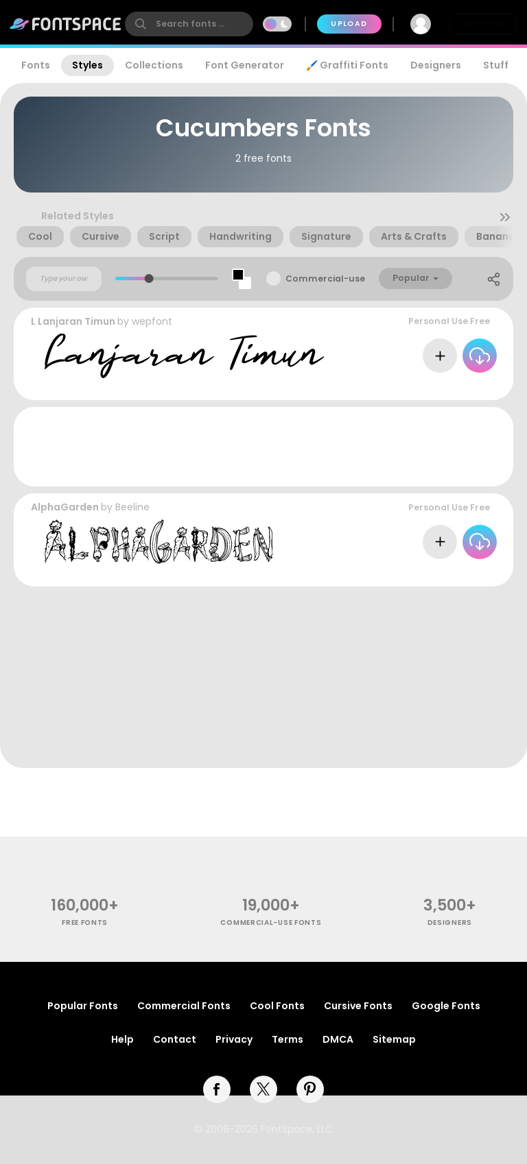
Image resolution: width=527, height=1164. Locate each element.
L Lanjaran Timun (73, 321)
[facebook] (217, 1089)
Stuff (495, 65)
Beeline (132, 507)
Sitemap (394, 1039)
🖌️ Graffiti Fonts (347, 65)
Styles (87, 65)
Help (122, 1039)
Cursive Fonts (358, 1006)
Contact (174, 1039)
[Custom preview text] (64, 279)
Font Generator (244, 65)
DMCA (338, 1039)
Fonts (35, 65)
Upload (349, 23)
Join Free (483, 23)
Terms (287, 1039)
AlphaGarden (65, 507)
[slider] (149, 278)
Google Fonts (446, 1006)
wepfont (152, 321)
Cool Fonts (277, 1006)
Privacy (234, 1039)
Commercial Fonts (184, 1006)
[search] (189, 24)
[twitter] (263, 1089)
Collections (154, 65)
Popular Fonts (82, 1006)
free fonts (85, 922)
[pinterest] (310, 1089)
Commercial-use (325, 278)
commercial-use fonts (270, 922)
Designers (435, 65)
